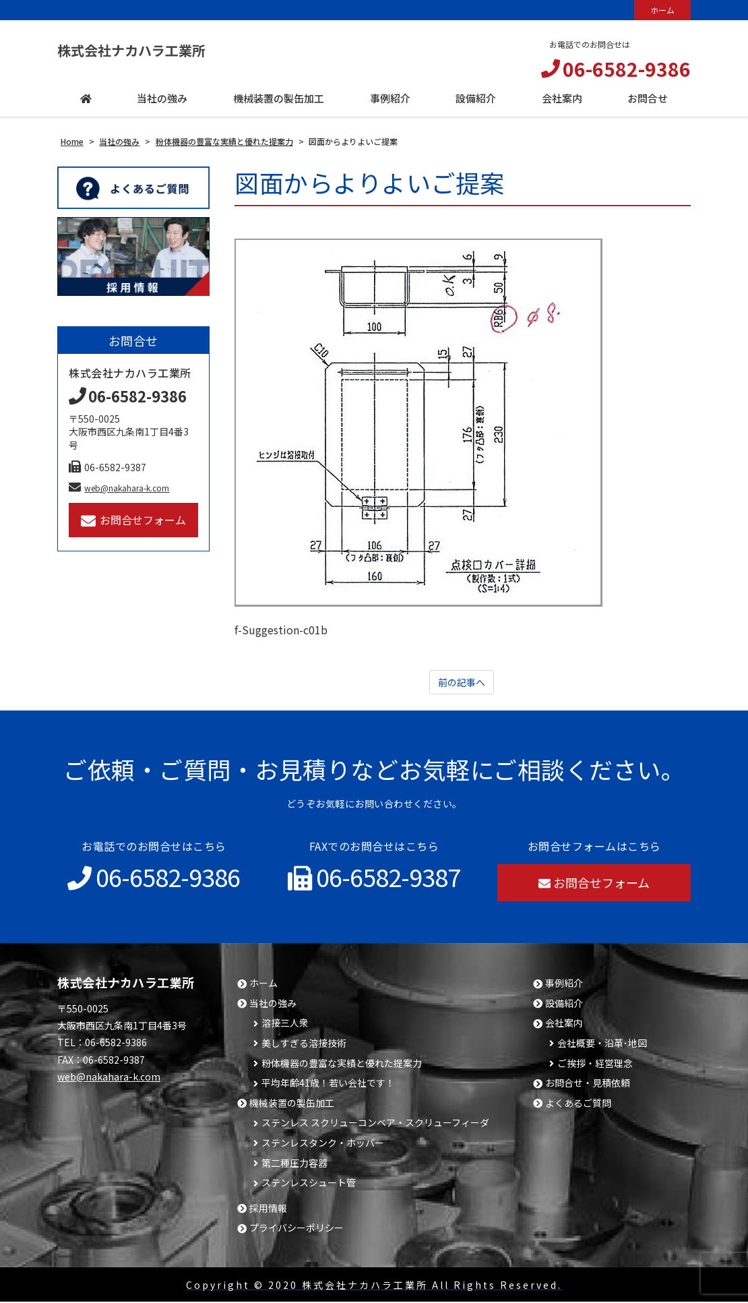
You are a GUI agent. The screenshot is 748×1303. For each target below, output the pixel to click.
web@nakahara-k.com (119, 487)
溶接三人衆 (285, 1024)
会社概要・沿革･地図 (602, 1044)
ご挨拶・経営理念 (595, 1064)
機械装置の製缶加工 (291, 1104)
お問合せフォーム (134, 520)
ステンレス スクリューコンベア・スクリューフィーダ (375, 1124)
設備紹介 (564, 1004)
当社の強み (273, 1004)
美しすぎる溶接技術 (303, 1044)
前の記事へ (462, 683)
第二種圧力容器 (294, 1164)
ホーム (662, 10)
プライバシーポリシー (296, 1229)
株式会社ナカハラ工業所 (153, 50)
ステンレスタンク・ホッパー (322, 1144)
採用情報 (268, 1209)
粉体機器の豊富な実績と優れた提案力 (341, 1064)
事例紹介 (564, 984)
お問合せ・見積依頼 (587, 1084)
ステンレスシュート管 (308, 1184)
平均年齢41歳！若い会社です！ (328, 1084)
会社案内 (564, 1024)
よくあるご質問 (578, 1104)
